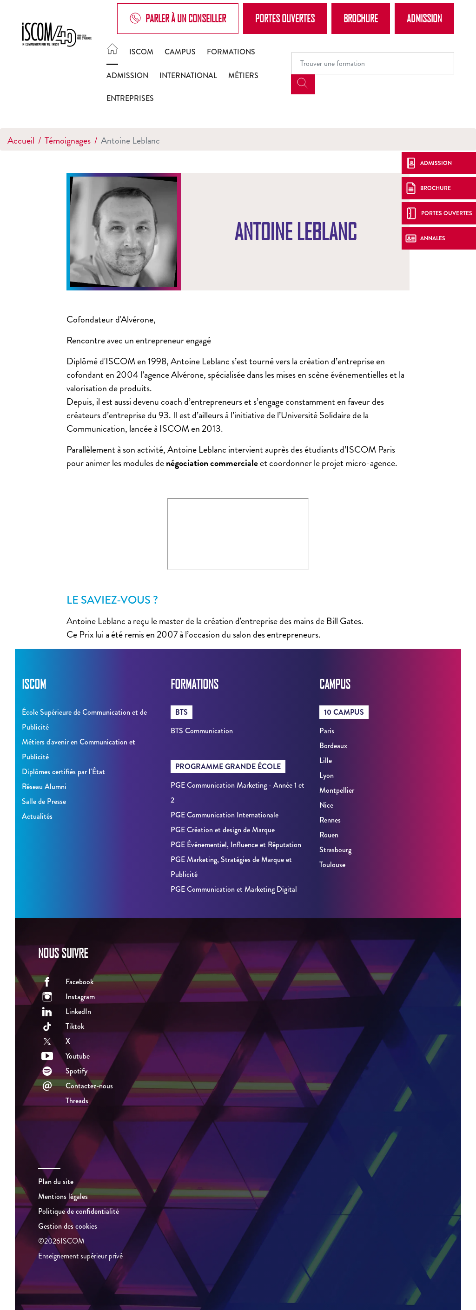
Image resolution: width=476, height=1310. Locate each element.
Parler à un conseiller (178, 18)
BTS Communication (202, 730)
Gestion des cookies (67, 1226)
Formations (231, 51)
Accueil (20, 140)
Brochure (361, 18)
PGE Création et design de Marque (223, 829)
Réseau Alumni (44, 786)
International (188, 75)
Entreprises (130, 98)
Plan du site (55, 1181)
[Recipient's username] (372, 63)
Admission (424, 18)
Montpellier (336, 790)
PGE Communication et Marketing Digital (234, 889)
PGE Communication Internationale (224, 815)
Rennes (330, 820)
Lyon (326, 775)
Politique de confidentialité (78, 1211)
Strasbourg (335, 849)
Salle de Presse (44, 801)
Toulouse (332, 864)
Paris (326, 730)
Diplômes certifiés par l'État (63, 771)
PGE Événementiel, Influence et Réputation (236, 844)
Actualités (37, 816)
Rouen (328, 834)
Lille (325, 760)
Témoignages (68, 140)
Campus (180, 51)
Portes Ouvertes (285, 18)
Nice (326, 805)
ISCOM (141, 51)
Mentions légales (63, 1196)
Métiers (243, 75)
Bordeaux (333, 745)
